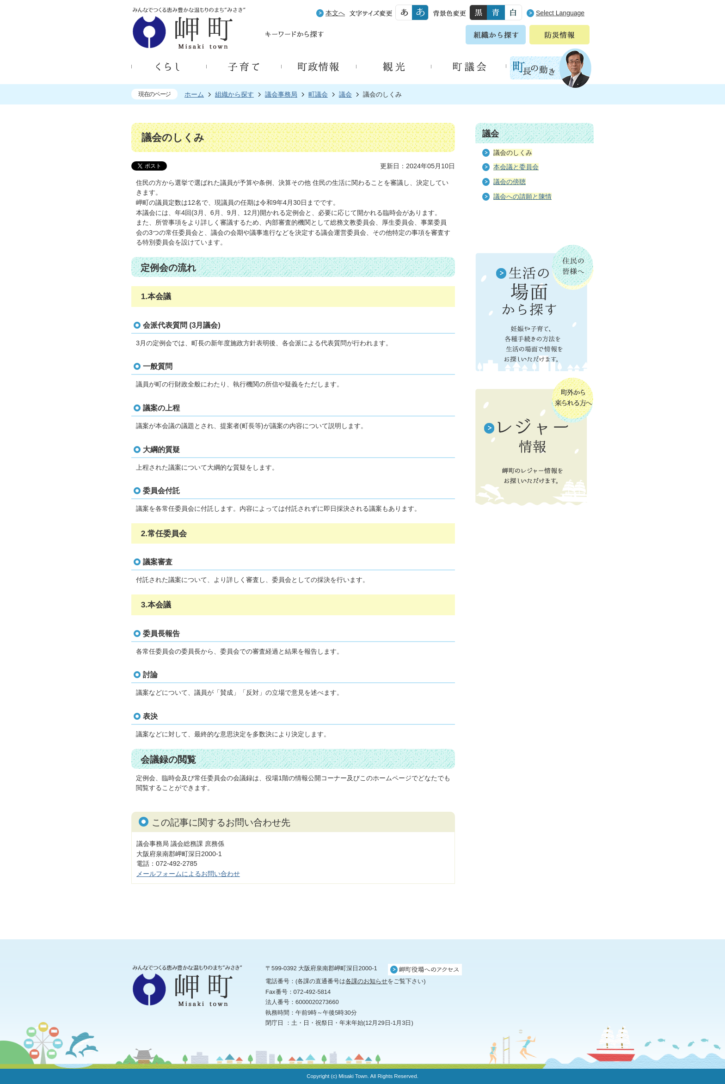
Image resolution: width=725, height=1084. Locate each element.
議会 (345, 94)
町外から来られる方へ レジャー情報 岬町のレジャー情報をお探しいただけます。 (534, 442)
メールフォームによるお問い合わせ (188, 873)
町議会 (318, 94)
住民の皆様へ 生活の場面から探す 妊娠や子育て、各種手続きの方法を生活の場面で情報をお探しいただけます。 (534, 308)
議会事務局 (281, 94)
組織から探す (234, 94)
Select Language (560, 13)
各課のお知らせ (366, 981)
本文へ (335, 13)
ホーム (194, 94)
